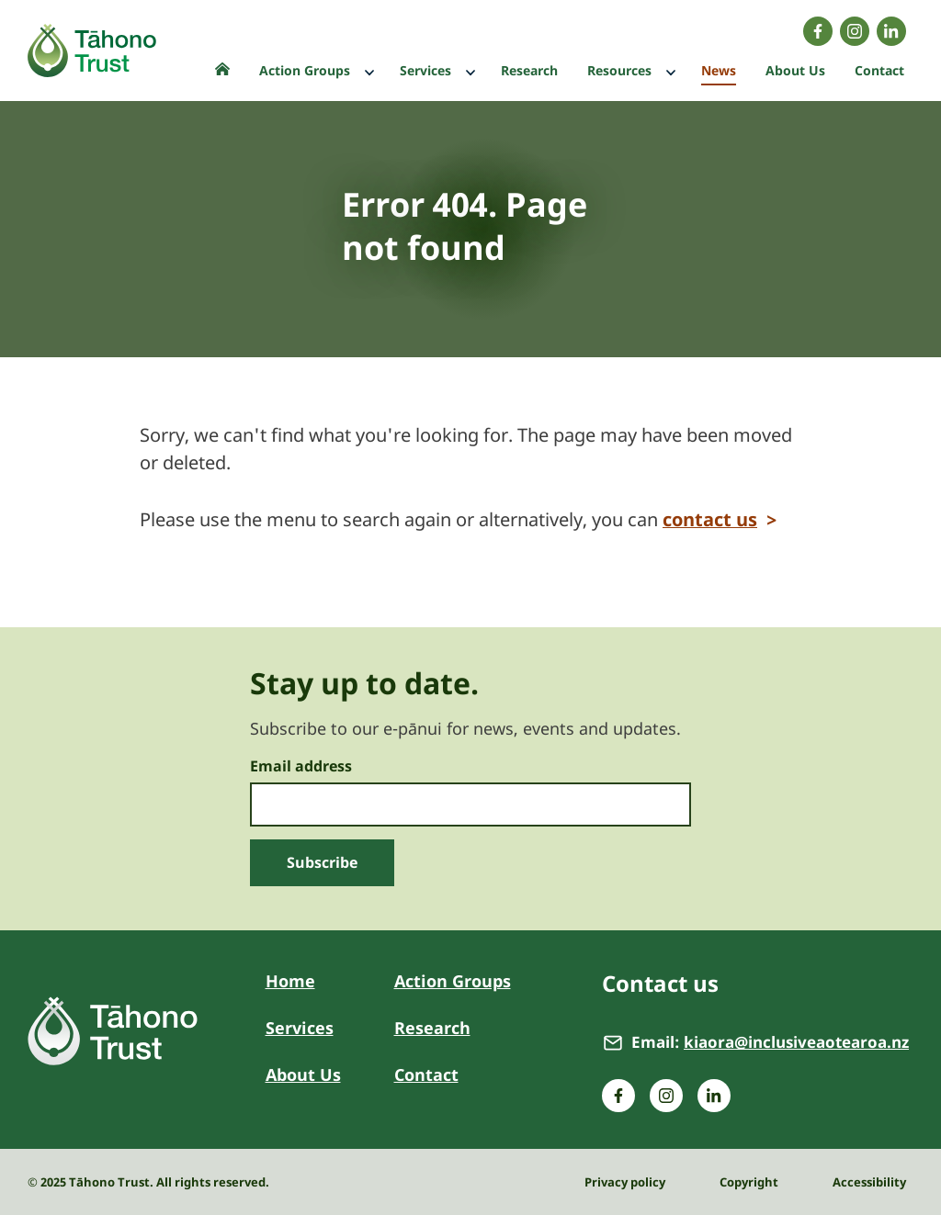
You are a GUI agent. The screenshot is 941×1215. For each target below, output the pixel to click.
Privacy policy (624, 1182)
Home (290, 981)
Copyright (749, 1182)
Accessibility (869, 1182)
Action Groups (452, 981)
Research (432, 1028)
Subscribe (322, 862)
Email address (301, 767)
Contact (426, 1074)
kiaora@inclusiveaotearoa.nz (796, 1041)
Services (300, 1028)
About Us (303, 1074)
